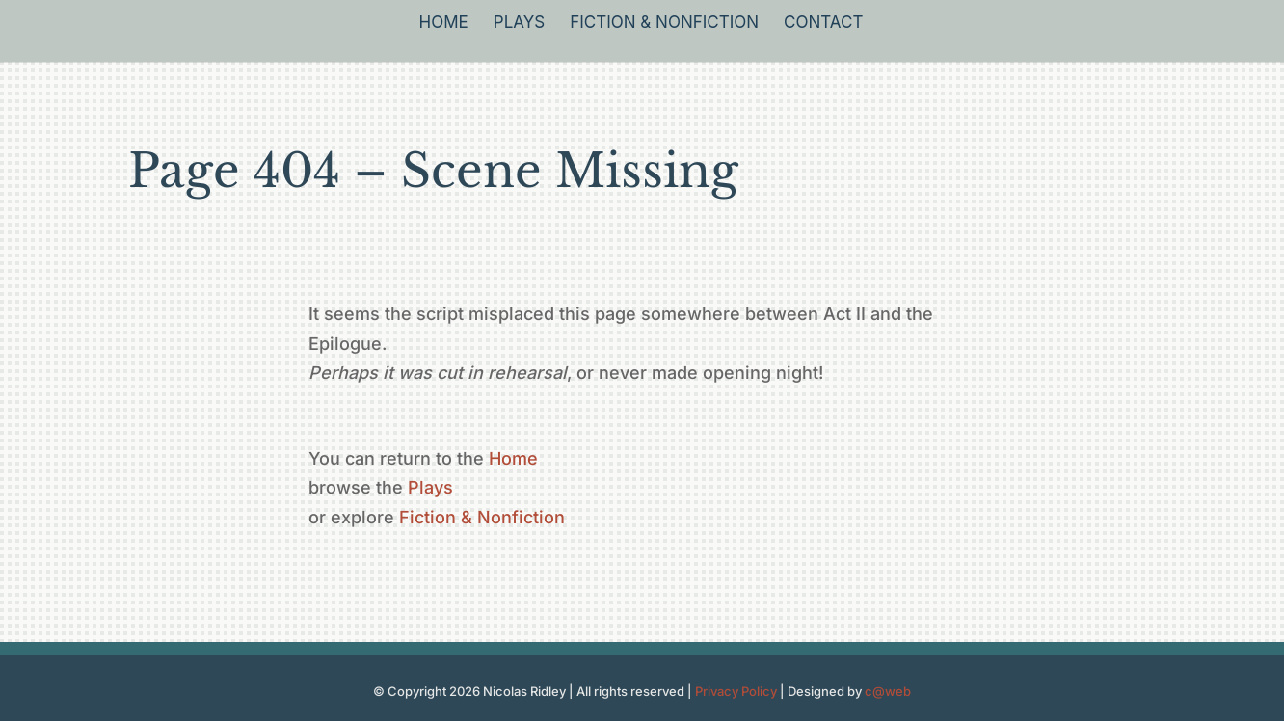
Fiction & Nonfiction (664, 23)
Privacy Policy (736, 691)
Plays (519, 23)
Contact (823, 23)
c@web (888, 691)
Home (443, 23)
